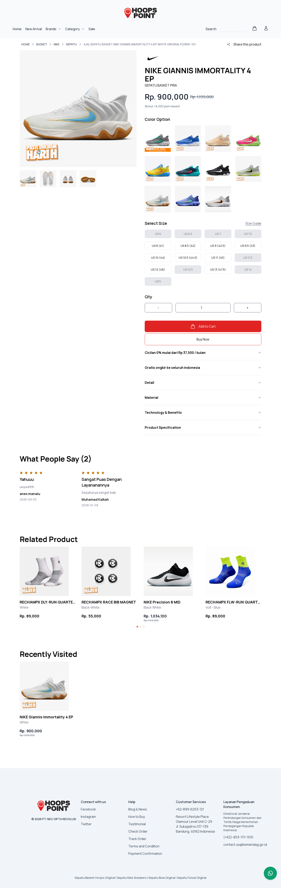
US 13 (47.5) (218, 269)
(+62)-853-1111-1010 (238, 837)
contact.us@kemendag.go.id (245, 844)
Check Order (138, 831)
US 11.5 (247, 257)
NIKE (56, 44)
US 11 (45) (218, 257)
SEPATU (71, 44)
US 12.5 (188, 269)
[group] (47, 583)
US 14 (248, 269)
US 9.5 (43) (247, 246)
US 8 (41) (158, 246)
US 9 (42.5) (217, 246)
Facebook (88, 809)
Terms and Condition (143, 846)
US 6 (158, 234)
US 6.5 (188, 234)
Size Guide (253, 223)
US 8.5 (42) (188, 246)
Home (17, 29)
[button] (137, 626)
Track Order (137, 839)
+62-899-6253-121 (190, 809)
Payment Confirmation (145, 853)
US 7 (218, 234)
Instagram (88, 816)
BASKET (41, 44)
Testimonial (137, 824)
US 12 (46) (158, 269)
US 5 (158, 281)
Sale (92, 29)
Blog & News (137, 809)
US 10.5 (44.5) (188, 257)
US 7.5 (248, 234)
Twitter (86, 824)
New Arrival (33, 29)
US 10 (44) (158, 257)
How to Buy (136, 816)
